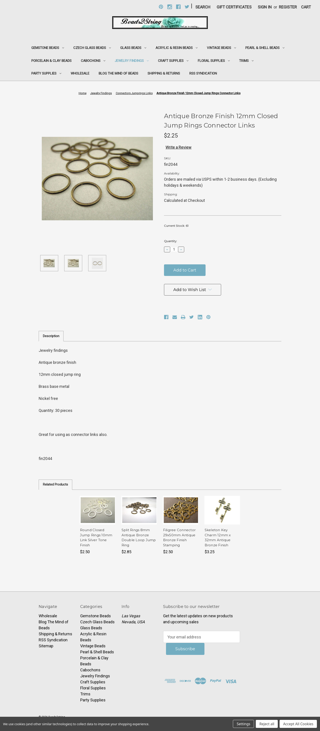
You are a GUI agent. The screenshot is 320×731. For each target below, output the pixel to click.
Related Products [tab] (55, 484)
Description (51, 336)
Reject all (266, 723)
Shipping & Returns (164, 73)
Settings (243, 723)
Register (288, 7)
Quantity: (170, 241)
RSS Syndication (203, 73)
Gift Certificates (234, 7)
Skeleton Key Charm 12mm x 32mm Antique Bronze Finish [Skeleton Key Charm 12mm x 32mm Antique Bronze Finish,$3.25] (218, 537)
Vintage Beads (221, 48)
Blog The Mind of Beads (118, 73)
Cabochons (93, 61)
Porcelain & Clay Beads (51, 61)
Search (202, 7)
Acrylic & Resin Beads (177, 48)
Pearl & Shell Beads (264, 48)
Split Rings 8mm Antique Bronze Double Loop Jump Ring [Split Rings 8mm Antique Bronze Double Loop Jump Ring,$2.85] (139, 537)
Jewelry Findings (132, 61)
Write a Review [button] (179, 147)
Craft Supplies (173, 61)
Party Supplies (46, 73)
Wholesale (80, 73)
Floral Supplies (214, 61)
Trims (246, 61)
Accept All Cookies (298, 723)
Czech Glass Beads (92, 48)
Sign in (265, 7)
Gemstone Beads (47, 48)
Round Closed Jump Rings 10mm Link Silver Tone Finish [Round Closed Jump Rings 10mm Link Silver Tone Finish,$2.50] (96, 537)
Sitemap (46, 646)
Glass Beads (133, 48)
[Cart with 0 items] (306, 7)
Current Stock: (176, 225)
